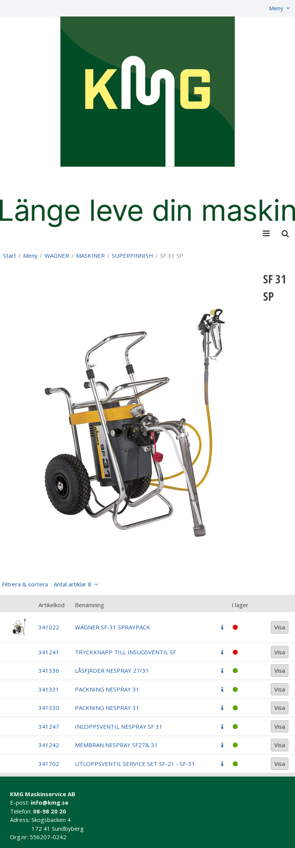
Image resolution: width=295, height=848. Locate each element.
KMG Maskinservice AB (42, 794)
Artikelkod (51, 605)
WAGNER (57, 255)
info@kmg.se (49, 802)
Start (9, 255)
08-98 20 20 (49, 811)
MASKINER (90, 255)
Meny (276, 8)
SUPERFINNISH (132, 255)
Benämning (89, 605)
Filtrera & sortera (46, 584)
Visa (279, 627)
